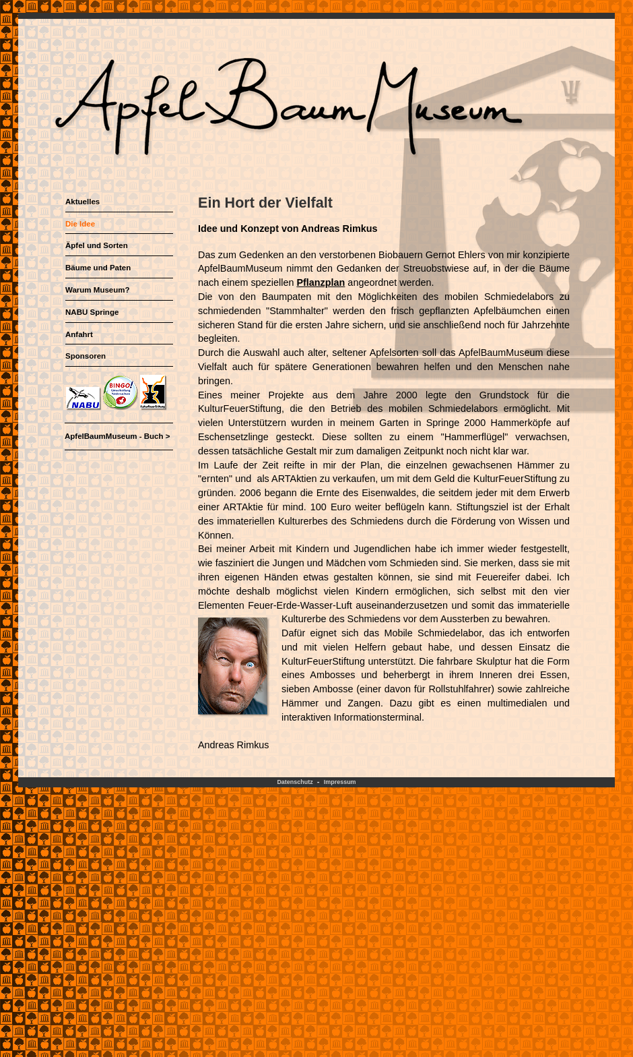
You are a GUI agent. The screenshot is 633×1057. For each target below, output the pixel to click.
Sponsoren (85, 356)
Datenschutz (294, 782)
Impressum (340, 782)
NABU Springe (92, 312)
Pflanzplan (320, 282)
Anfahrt (79, 334)
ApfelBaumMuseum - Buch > (117, 436)
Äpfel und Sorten (96, 245)
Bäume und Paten (98, 268)
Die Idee (80, 224)
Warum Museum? (97, 290)
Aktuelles (82, 202)
